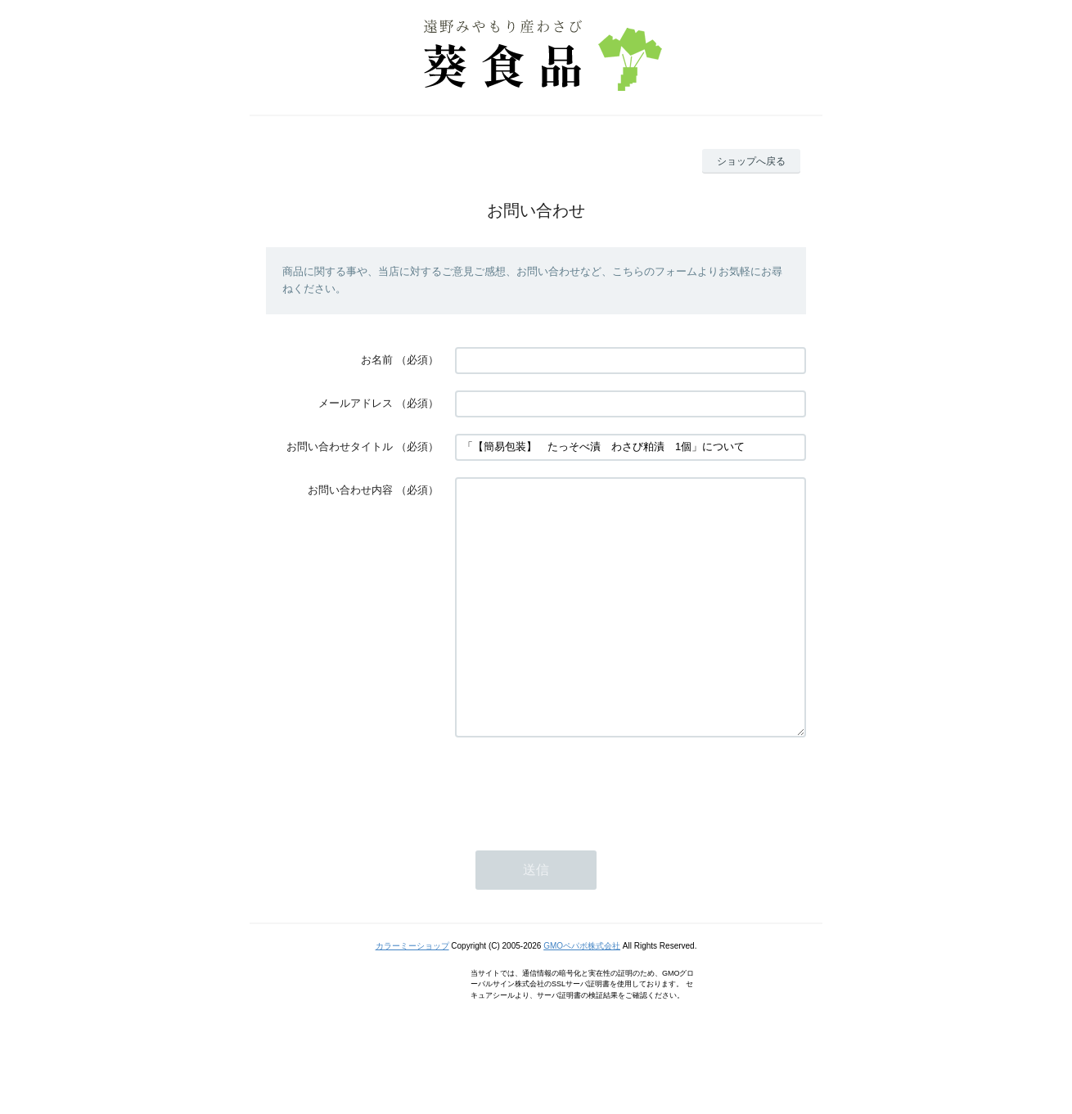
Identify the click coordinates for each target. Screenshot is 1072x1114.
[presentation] (579, 835)
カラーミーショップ (412, 994)
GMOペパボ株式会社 (581, 994)
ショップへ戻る (751, 161)
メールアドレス (355, 403)
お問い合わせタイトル (339, 446)
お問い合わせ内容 (350, 490)
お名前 (377, 360)
